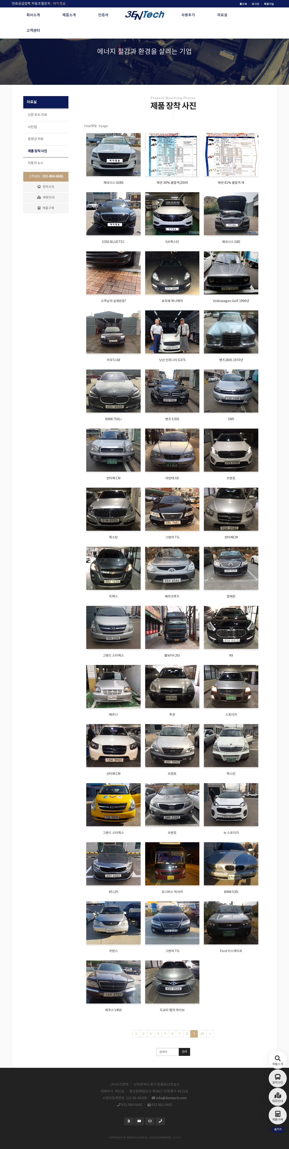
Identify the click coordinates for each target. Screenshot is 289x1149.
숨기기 (278, 1129)
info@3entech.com (171, 1098)
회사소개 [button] (33, 15)
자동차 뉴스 (35, 163)
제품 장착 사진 (37, 151)
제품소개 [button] (69, 15)
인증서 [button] (103, 15)
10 (202, 1034)
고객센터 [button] (33, 31)
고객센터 (46, 176)
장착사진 (45, 187)
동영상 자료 (35, 139)
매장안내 (46, 197)
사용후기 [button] (188, 15)
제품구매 (46, 208)
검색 (184, 1052)
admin (176, 1137)
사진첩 (32, 127)
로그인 (255, 3)
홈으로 (243, 3)
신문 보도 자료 (37, 115)
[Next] (210, 1034)
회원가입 (269, 3)
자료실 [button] (222, 15)
